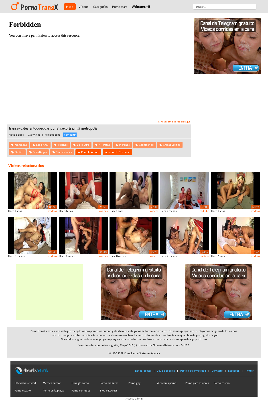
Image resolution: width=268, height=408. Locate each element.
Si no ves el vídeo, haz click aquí (174, 121)
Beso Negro (40, 152)
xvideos (52, 211)
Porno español (22, 390)
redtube (204, 211)
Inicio (69, 7)
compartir (70, 134)
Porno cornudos (80, 390)
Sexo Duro (83, 144)
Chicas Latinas (171, 144)
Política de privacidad (193, 370)
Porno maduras (109, 383)
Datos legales (143, 370)
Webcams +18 (141, 7)
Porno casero (221, 383)
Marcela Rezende (119, 152)
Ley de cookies (166, 370)
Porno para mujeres (197, 383)
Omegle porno (80, 383)
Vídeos (84, 7)
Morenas (124, 144)
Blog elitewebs (108, 390)
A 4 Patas (104, 144)
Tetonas (62, 144)
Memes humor (52, 383)
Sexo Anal (42, 144)
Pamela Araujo (90, 152)
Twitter (249, 370)
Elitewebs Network (25, 383)
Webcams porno (166, 383)
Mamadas (21, 144)
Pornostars (119, 7)
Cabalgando (146, 144)
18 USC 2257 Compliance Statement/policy (134, 353)
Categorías (100, 7)
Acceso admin (134, 398)
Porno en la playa (53, 390)
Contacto (217, 370)
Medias (19, 152)
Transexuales (64, 152)
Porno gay (134, 383)
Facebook (234, 370)
